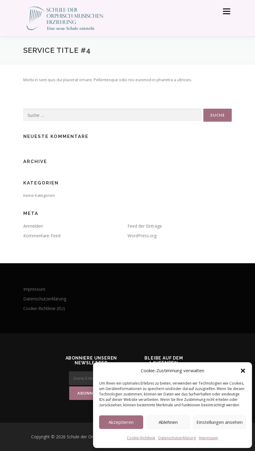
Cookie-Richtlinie (141, 437)
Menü (226, 11)
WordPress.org (142, 235)
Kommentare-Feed (41, 235)
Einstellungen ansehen (219, 422)
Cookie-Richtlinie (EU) (44, 308)
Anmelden (33, 226)
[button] (243, 371)
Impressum (208, 437)
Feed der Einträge (145, 226)
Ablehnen (168, 422)
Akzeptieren (121, 422)
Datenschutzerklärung (177, 437)
